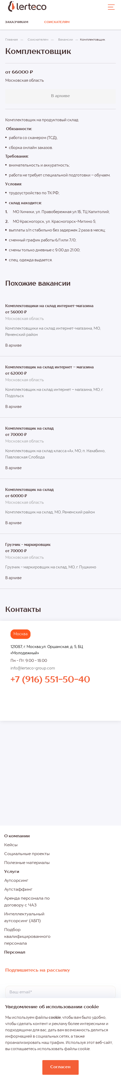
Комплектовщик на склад (29, 428)
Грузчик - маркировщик (28, 545)
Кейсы (11, 845)
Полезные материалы (27, 863)
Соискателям (56, 22)
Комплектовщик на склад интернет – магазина (49, 367)
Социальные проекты (27, 854)
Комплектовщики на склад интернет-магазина (49, 306)
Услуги (11, 872)
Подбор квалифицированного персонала (27, 937)
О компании (17, 836)
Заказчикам (16, 22)
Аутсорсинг (16, 881)
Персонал (14, 952)
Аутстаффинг (18, 890)
